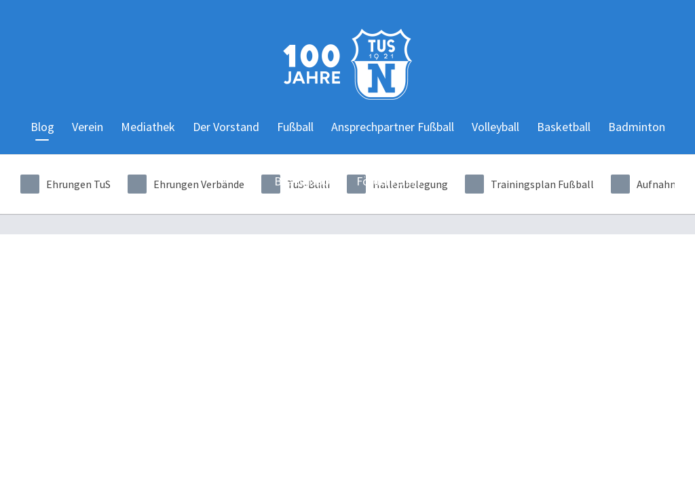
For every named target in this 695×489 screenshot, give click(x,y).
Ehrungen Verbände (186, 184)
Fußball (295, 126)
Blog (42, 126)
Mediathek (148, 126)
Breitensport (306, 181)
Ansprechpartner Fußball (392, 126)
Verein (87, 126)
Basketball (563, 126)
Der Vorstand (226, 126)
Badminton (636, 126)
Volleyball (495, 126)
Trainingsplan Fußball (529, 184)
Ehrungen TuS (65, 184)
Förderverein (388, 181)
